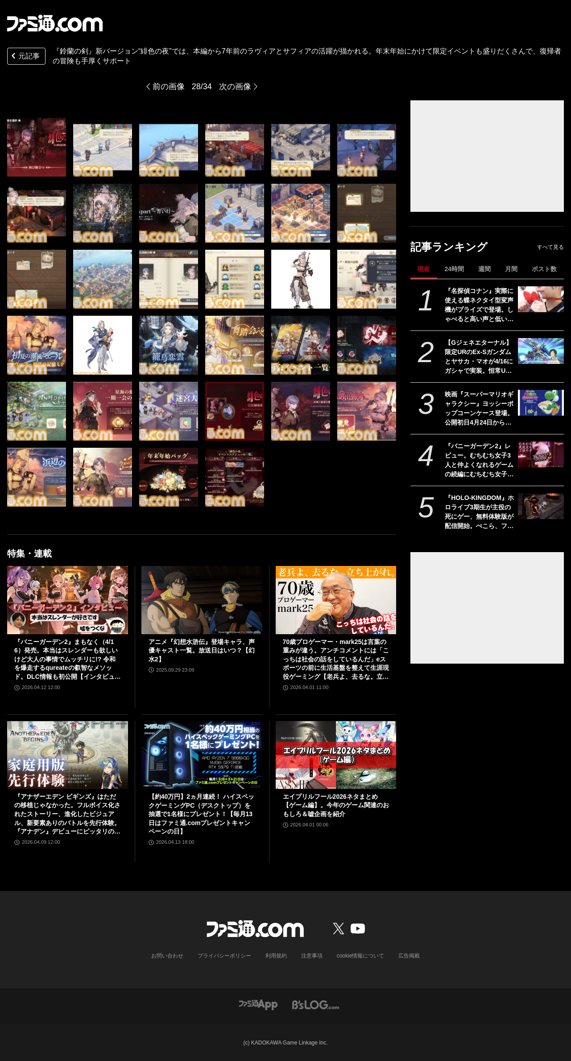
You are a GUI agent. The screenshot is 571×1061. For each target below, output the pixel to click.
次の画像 (235, 86)
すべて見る (550, 247)
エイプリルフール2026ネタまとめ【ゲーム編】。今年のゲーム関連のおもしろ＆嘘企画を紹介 (336, 805)
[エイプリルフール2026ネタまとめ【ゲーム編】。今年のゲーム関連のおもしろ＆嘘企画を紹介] (336, 755)
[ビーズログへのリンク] (315, 1004)
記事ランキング (449, 247)
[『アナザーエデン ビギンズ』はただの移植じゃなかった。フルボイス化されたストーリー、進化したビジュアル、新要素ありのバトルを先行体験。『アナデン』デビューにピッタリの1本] (67, 755)
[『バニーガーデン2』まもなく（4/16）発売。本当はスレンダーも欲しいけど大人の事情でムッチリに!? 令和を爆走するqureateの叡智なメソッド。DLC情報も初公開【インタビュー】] (67, 600)
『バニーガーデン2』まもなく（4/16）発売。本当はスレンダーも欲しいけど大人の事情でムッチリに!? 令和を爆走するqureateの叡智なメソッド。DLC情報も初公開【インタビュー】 (66, 659)
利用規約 (276, 956)
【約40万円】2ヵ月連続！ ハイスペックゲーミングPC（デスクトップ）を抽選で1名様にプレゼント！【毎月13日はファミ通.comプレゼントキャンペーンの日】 (201, 814)
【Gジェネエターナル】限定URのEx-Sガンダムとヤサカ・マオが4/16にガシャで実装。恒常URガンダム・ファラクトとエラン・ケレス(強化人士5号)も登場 (479, 357)
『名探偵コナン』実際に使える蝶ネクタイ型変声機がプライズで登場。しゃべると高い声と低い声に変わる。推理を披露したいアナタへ (479, 305)
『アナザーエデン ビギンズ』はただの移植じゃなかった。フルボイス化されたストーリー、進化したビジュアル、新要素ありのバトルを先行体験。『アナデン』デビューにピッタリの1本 (67, 814)
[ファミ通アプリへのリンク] (258, 1004)
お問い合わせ (167, 956)
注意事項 (312, 956)
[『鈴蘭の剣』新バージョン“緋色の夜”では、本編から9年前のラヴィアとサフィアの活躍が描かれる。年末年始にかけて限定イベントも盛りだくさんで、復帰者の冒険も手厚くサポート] (36, 147)
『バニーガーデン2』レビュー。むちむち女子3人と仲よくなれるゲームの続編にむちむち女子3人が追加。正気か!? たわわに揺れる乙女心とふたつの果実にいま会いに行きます (479, 460)
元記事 (24, 57)
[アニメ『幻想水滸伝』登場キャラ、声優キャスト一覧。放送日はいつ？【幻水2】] (201, 600)
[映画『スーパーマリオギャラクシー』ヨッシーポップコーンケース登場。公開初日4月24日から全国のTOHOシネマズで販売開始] (541, 403)
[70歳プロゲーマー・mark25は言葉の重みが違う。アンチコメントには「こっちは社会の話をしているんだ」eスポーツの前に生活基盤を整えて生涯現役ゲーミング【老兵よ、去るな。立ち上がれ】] (336, 600)
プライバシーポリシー (224, 956)
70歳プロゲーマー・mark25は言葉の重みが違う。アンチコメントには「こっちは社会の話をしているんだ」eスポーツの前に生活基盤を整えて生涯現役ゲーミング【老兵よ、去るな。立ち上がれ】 (336, 659)
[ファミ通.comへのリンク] (55, 23)
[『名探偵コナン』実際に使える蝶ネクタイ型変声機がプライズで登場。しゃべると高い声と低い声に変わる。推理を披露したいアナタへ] (541, 299)
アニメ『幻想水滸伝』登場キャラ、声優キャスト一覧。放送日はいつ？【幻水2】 (202, 650)
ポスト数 (544, 268)
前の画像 (169, 86)
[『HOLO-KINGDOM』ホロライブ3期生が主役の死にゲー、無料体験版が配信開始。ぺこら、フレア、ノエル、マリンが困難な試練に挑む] (541, 506)
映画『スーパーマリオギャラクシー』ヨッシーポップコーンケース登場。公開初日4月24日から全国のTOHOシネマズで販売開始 (479, 409)
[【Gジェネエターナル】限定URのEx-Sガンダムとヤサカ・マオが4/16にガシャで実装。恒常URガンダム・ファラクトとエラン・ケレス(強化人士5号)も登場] (541, 351)
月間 (511, 268)
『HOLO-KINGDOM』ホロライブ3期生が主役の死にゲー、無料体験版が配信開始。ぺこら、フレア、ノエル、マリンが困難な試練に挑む (479, 512)
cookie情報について (361, 956)
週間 (484, 268)
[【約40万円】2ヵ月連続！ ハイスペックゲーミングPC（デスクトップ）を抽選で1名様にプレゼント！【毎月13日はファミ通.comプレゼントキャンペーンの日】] (201, 755)
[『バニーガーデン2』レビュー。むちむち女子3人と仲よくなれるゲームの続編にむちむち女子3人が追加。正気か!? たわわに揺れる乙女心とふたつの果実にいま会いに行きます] (541, 454)
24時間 (454, 268)
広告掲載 (409, 956)
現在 (424, 268)
